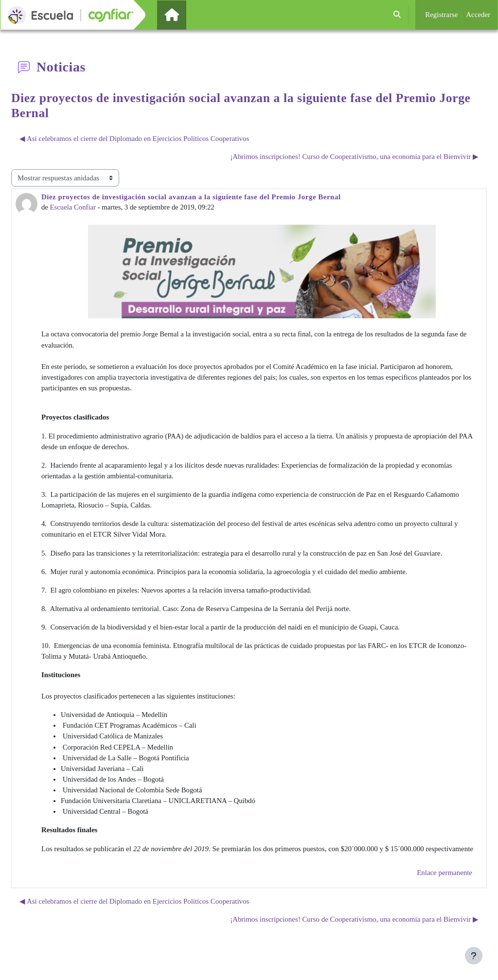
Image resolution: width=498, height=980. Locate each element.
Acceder (478, 14)
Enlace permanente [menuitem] (444, 878)
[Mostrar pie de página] (473, 955)
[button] (398, 15)
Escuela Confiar (73, 207)
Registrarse (441, 14)
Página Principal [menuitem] (188, 14)
